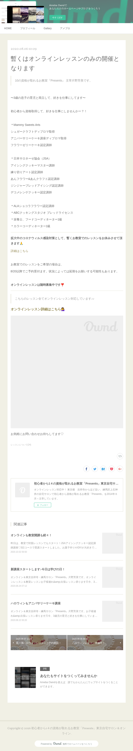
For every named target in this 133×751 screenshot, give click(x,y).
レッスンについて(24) (21, 445)
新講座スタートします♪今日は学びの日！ (38, 569)
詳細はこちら (19, 251)
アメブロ (65, 28)
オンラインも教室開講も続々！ (31, 535)
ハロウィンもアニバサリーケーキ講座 (36, 603)
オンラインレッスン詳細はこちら (36, 309)
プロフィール (27, 28)
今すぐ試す (57, 17)
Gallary (48, 28)
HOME (8, 28)
